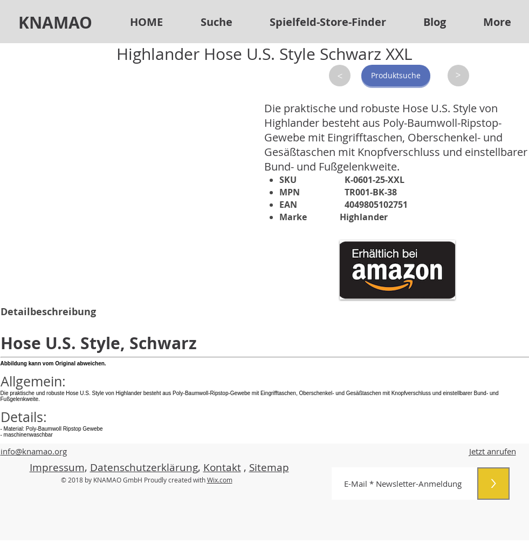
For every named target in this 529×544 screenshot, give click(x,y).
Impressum (57, 467)
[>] (340, 75)
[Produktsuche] (395, 75)
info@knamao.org (34, 451)
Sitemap (269, 467)
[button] (327, 22)
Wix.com (219, 479)
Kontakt (222, 467)
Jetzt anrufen (492, 451)
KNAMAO (55, 22)
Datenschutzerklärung (144, 467)
